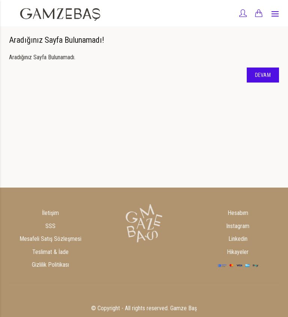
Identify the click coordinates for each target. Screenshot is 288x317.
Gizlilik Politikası (50, 264)
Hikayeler (238, 251)
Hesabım (238, 212)
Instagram (237, 226)
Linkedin (238, 238)
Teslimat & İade (50, 251)
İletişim (50, 212)
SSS (50, 226)
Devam (263, 75)
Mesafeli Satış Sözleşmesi (50, 238)
